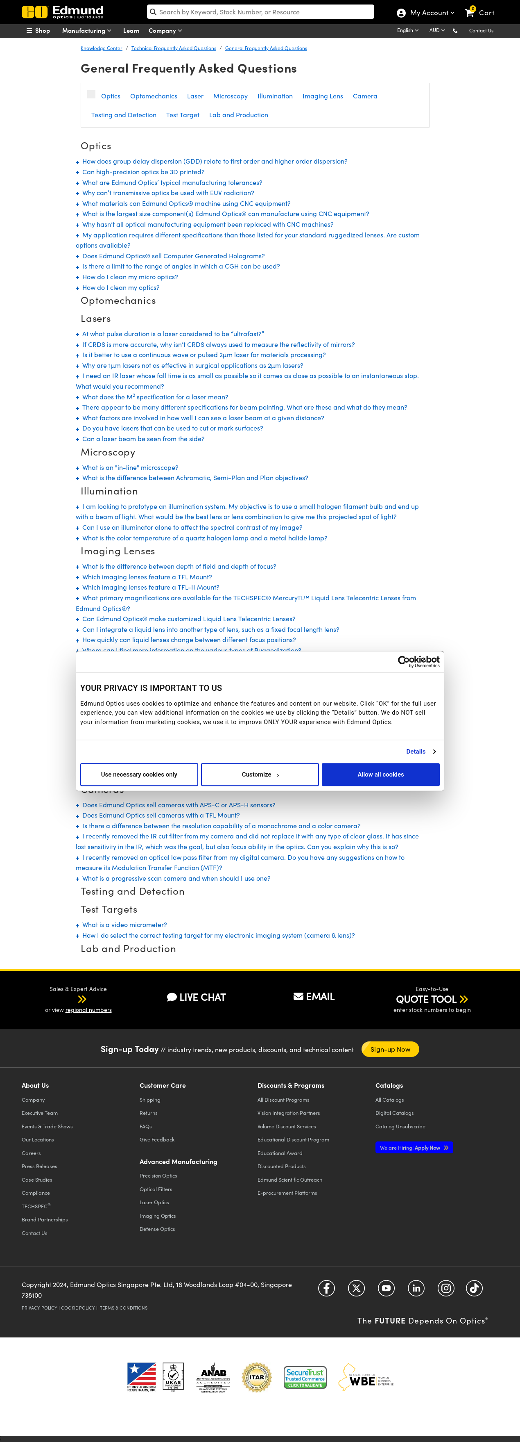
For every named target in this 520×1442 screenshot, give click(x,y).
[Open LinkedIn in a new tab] (416, 1291)
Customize (260, 774)
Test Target (182, 114)
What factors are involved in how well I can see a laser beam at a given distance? (200, 417)
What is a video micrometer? (121, 924)
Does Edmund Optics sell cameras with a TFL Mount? (158, 815)
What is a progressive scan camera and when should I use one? (173, 878)
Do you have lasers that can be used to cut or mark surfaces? (169, 428)
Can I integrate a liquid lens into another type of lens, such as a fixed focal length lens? (207, 629)
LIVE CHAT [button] (196, 997)
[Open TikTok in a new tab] (474, 1291)
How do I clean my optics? (118, 287)
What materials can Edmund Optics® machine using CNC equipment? (183, 203)
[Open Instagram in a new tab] (446, 1291)
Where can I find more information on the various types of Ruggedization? (188, 650)
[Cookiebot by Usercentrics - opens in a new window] (404, 662)
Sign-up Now (390, 1049)
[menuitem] (47, 30)
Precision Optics (158, 1175)
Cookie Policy (78, 1308)
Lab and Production (238, 114)
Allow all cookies (381, 774)
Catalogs (389, 1099)
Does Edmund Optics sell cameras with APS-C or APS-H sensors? (176, 804)
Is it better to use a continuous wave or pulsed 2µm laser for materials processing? (201, 354)
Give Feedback (157, 1139)
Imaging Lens (323, 95)
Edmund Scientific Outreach (290, 1179)
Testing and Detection (123, 114)
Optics (110, 95)
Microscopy (230, 95)
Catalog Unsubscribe (400, 1126)
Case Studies (37, 1179)
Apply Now (410, 1147)
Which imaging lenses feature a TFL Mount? (144, 576)
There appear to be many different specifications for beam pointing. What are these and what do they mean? (241, 407)
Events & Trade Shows (47, 1126)
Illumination (275, 95)
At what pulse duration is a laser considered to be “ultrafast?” (170, 333)
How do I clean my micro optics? (127, 276)
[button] (462, 30)
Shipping (150, 1099)
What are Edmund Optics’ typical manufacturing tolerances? (169, 182)
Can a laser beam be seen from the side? (140, 438)
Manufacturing (88, 30)
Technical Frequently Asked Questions (173, 48)
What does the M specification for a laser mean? (152, 396)
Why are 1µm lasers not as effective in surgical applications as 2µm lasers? (189, 365)
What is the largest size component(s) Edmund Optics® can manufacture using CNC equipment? (222, 213)
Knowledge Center (101, 48)
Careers (31, 1152)
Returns (149, 1112)
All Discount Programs (284, 1099)
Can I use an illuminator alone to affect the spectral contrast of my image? (189, 527)
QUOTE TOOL (426, 998)
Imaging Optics (158, 1215)
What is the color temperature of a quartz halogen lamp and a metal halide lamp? (202, 537)
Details (415, 751)
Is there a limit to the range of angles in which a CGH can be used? (178, 266)
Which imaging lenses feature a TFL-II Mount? (147, 587)
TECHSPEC (36, 1206)
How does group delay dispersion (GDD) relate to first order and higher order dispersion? (212, 161)
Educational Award (280, 1152)
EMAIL (314, 995)
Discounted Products (282, 1165)
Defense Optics (157, 1228)
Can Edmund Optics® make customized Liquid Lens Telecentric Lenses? (186, 618)
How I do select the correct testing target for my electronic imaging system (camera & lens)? (215, 935)
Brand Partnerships (45, 1219)
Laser (195, 95)
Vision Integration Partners (289, 1112)
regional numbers (89, 1010)
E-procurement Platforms (287, 1192)
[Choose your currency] (438, 30)
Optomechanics (153, 95)
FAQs (146, 1126)
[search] (260, 12)
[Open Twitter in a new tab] (356, 1291)
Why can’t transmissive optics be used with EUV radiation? (165, 192)
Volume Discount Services (287, 1126)
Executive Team (40, 1112)
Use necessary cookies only (139, 774)
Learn (131, 30)
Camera (365, 95)
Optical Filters (156, 1188)
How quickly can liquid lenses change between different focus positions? (186, 639)
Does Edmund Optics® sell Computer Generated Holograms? (170, 255)
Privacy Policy (39, 1308)
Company (167, 30)
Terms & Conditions (123, 1308)
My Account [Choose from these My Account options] (429, 13)
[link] (483, 6)
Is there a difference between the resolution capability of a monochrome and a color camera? (218, 825)
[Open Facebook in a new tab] (326, 1291)
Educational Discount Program (293, 1139)
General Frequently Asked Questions (266, 48)
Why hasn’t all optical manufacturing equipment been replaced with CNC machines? (205, 224)
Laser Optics (154, 1201)
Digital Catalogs (394, 1112)
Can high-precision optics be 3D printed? (140, 171)
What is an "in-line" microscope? (127, 467)
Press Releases (39, 1165)
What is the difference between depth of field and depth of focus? (176, 566)
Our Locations (38, 1139)
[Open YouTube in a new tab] (386, 1291)
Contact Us (481, 30)
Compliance (36, 1192)
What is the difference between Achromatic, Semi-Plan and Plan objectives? (192, 477)
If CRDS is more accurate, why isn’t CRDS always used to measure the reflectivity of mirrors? (215, 344)
